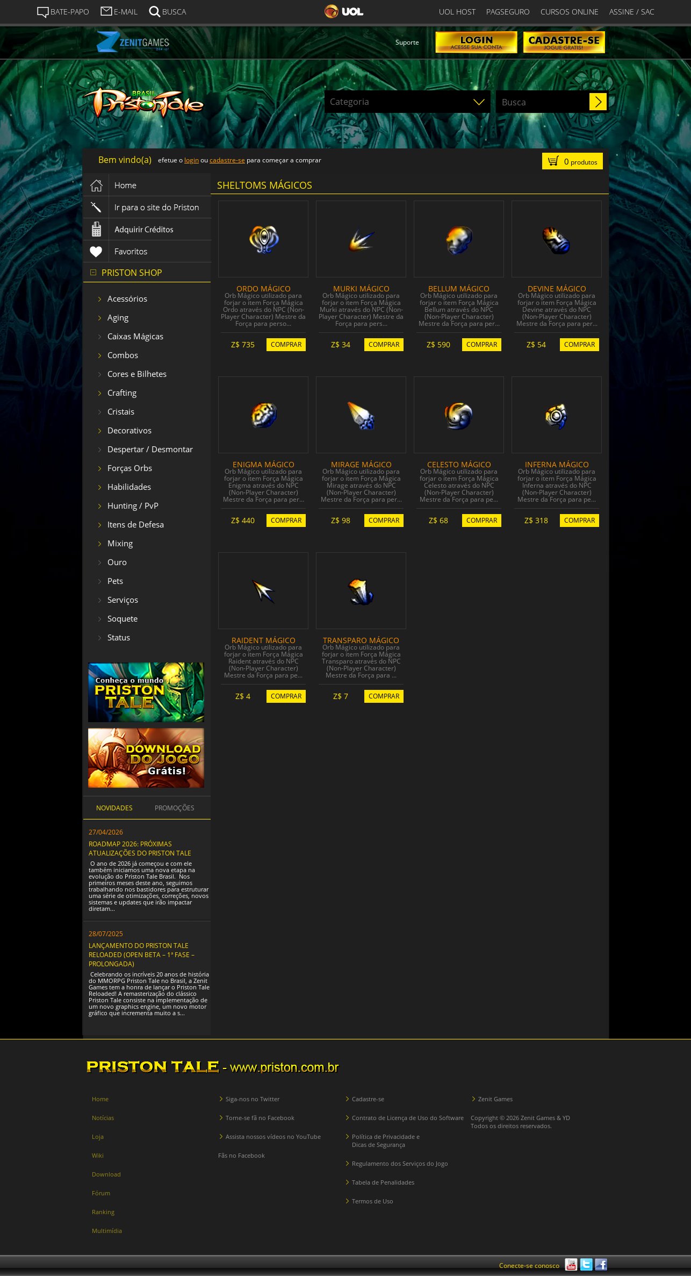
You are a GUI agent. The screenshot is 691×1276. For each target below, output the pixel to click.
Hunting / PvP (133, 505)
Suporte (407, 42)
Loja (98, 1136)
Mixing (120, 543)
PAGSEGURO (508, 11)
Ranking (103, 1212)
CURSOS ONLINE (570, 11)
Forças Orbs (129, 467)
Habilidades (129, 486)
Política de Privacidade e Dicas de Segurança (386, 1140)
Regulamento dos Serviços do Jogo (400, 1163)
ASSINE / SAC (631, 11)
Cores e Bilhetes (137, 373)
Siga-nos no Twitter (252, 1099)
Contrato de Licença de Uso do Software (408, 1118)
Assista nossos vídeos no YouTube (273, 1136)
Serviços (122, 599)
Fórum (101, 1193)
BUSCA (167, 10)
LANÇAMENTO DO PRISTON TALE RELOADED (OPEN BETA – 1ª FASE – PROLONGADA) (142, 954)
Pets (115, 580)
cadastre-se (227, 160)
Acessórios (127, 298)
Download (106, 1174)
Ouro (117, 562)
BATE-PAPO (63, 11)
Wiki (98, 1155)
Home (100, 1099)
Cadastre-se (368, 1099)
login (191, 160)
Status (118, 637)
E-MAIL (119, 10)
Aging (117, 317)
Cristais (120, 411)
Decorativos (129, 430)
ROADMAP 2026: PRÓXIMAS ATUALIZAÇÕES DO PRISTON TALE (140, 848)
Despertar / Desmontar (150, 449)
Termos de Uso (372, 1201)
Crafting (121, 392)
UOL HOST (457, 11)
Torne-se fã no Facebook (260, 1118)
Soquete (122, 618)
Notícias (103, 1118)
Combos (122, 355)
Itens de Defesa (135, 524)
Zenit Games (495, 1099)
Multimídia (107, 1231)
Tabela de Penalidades (383, 1182)
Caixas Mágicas (135, 336)
